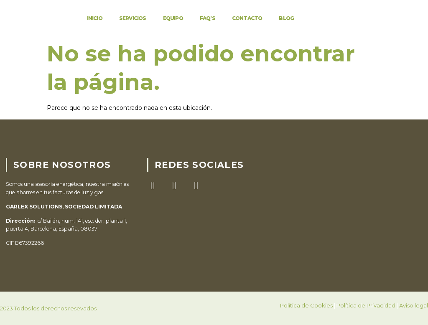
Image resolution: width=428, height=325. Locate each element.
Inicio (94, 18)
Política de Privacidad (365, 305)
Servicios (132, 18)
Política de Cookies (306, 305)
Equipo (173, 18)
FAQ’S (207, 18)
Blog (286, 18)
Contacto (247, 18)
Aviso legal (413, 305)
